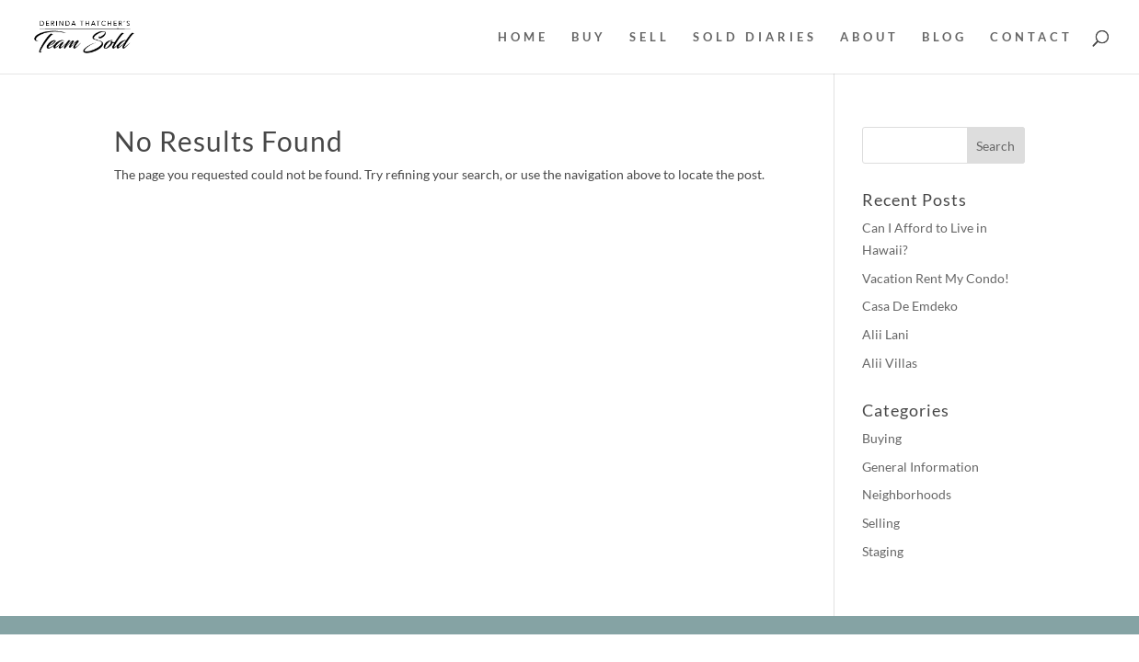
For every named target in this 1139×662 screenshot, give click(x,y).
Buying (882, 438)
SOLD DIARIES (755, 37)
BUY (588, 37)
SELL (649, 37)
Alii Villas (889, 363)
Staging (882, 551)
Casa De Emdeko (910, 306)
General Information (920, 466)
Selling (881, 523)
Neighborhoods (906, 494)
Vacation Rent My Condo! (935, 278)
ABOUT (869, 37)
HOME (523, 37)
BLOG (944, 37)
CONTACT (1031, 37)
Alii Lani (885, 334)
